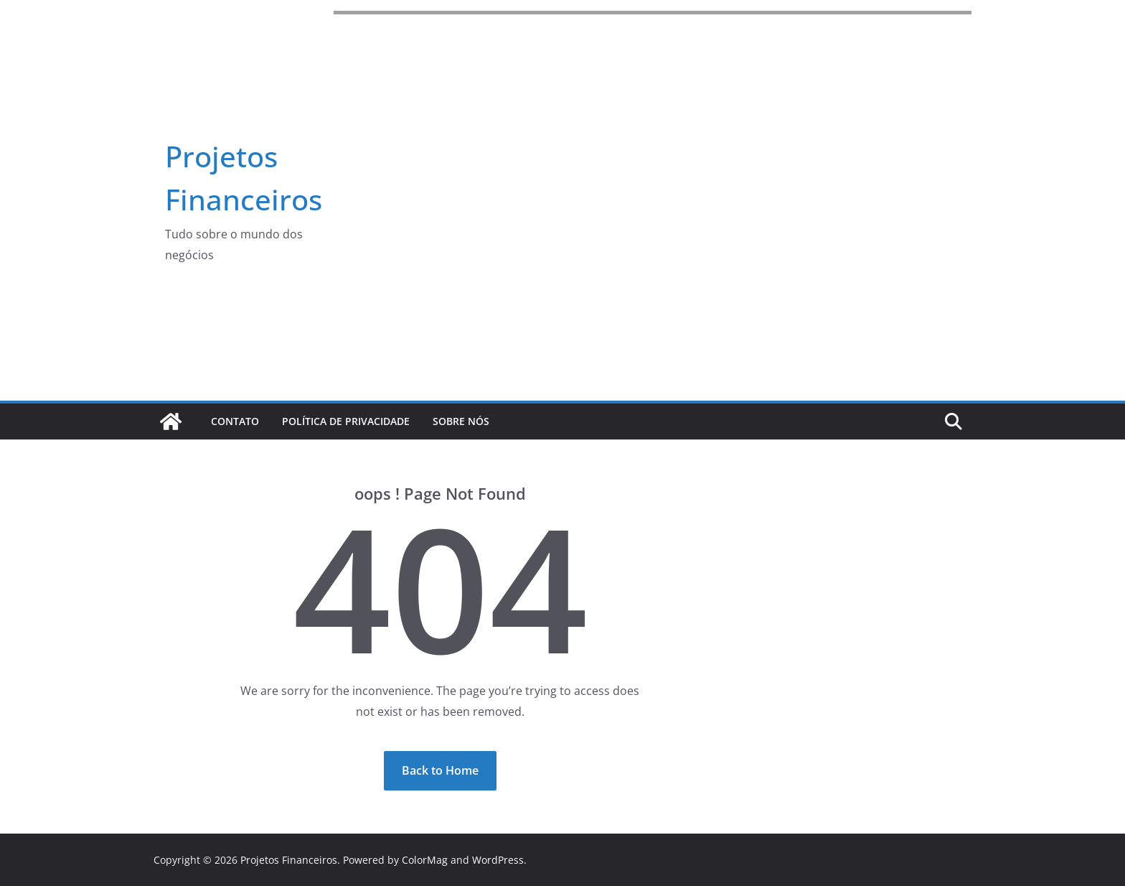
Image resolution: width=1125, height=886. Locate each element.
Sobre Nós (461, 421)
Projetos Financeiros (288, 860)
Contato (235, 421)
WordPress (498, 860)
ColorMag (425, 860)
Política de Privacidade (346, 421)
